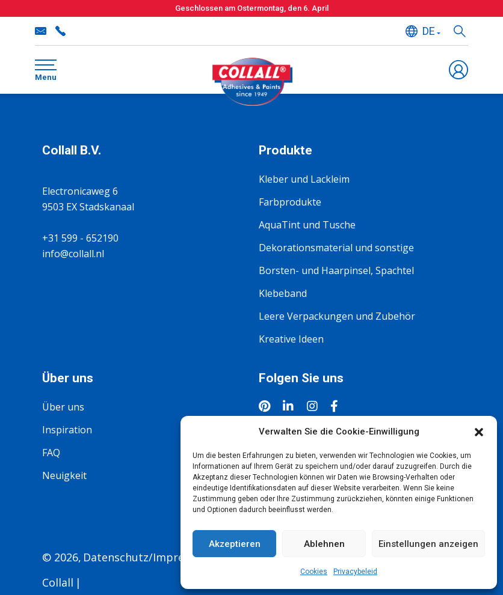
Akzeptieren (235, 544)
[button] (479, 432)
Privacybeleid (355, 571)
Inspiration (67, 429)
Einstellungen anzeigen (428, 544)
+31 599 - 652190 (60, 31)
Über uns (63, 406)
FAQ (51, 452)
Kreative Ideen (291, 339)
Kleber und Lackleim (304, 179)
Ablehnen (324, 544)
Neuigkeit (64, 475)
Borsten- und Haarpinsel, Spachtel (336, 270)
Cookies (313, 571)
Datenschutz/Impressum (147, 557)
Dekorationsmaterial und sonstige (336, 247)
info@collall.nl (41, 31)
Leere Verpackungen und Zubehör (337, 316)
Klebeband (283, 293)
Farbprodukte (290, 202)
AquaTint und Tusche (307, 224)
